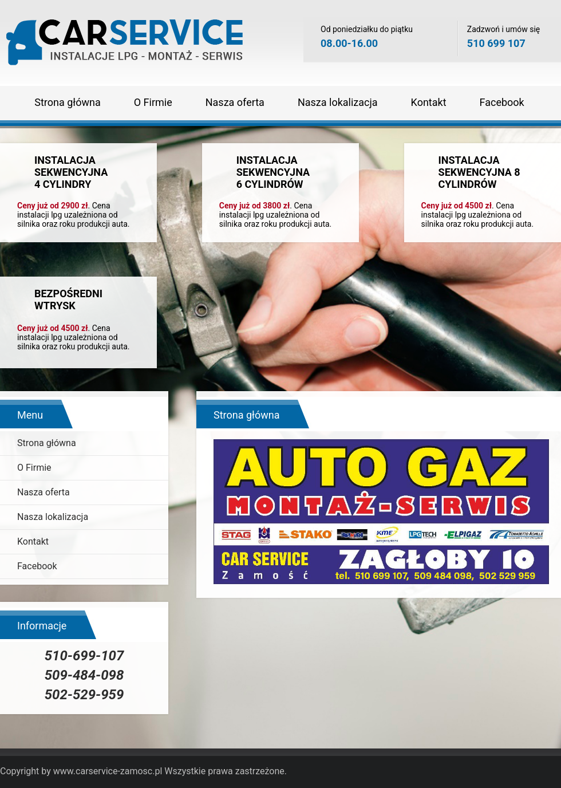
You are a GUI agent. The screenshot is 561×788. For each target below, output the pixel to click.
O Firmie (153, 102)
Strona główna (67, 102)
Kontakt (429, 102)
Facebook (502, 102)
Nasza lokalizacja (338, 102)
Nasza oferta (235, 102)
